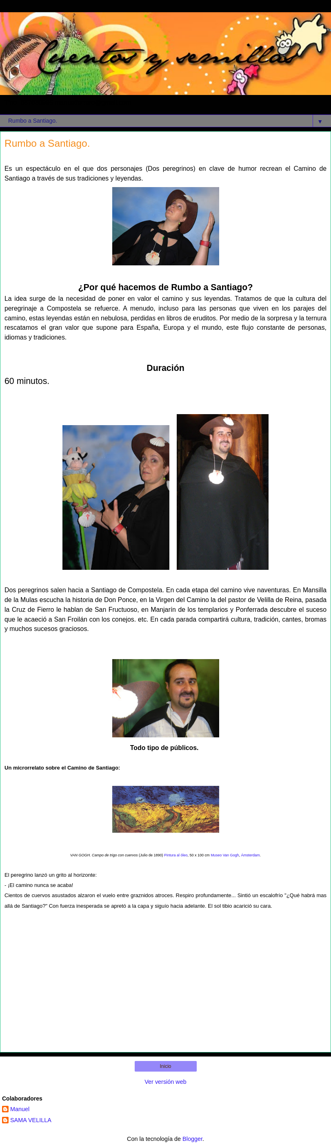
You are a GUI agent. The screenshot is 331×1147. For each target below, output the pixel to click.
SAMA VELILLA (30, 1120)
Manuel (19, 1109)
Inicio (165, 1066)
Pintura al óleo (176, 855)
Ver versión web (165, 1082)
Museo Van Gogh (224, 855)
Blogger (192, 1139)
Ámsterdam (250, 855)
